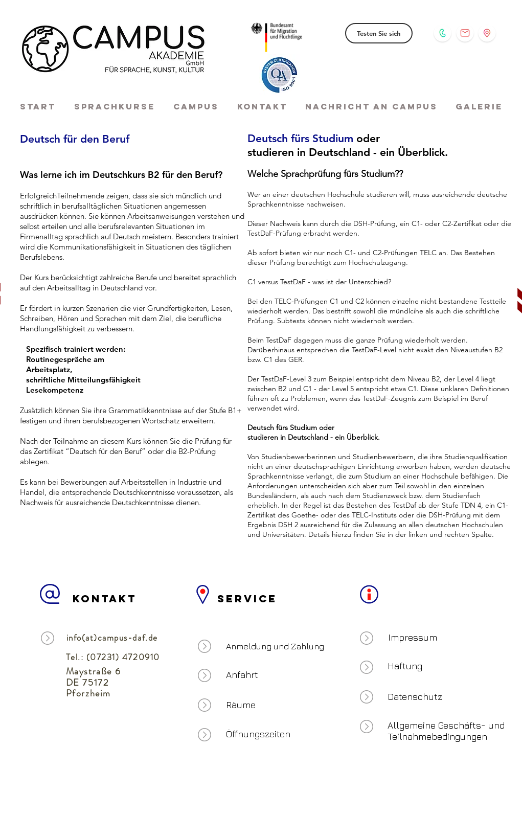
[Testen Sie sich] (379, 33)
